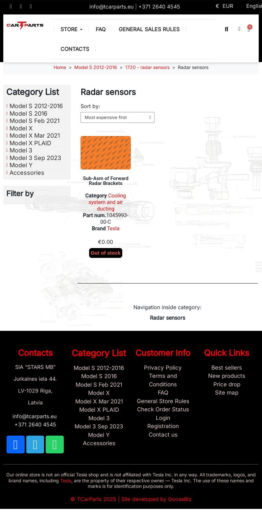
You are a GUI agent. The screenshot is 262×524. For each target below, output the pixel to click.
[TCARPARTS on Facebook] (11, 6)
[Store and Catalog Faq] (163, 393)
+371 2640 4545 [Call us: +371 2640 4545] (159, 6)
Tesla (113, 228)
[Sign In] (163, 418)
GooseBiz (180, 499)
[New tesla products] (226, 376)
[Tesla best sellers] (226, 368)
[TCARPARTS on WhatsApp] (31, 6)
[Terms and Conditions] (163, 380)
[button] (226, 29)
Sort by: (90, 106)
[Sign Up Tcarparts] (163, 426)
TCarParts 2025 (96, 499)
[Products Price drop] (226, 384)
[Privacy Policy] (163, 368)
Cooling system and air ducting (107, 202)
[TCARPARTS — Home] (25, 25)
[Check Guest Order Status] (163, 409)
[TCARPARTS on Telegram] (21, 6)
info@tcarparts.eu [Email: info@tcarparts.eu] (112, 6)
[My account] (239, 28)
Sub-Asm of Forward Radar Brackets (105, 180)
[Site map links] (226, 393)
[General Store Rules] (163, 401)
